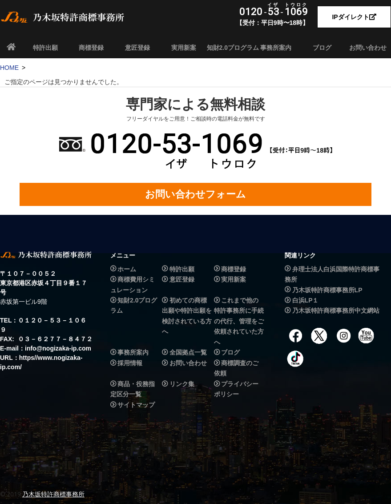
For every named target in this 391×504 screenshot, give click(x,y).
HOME (9, 67)
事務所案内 (275, 47)
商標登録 (91, 47)
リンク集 (181, 383)
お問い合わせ (368, 47)
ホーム (126, 269)
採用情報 (129, 363)
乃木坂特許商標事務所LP (327, 290)
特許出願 (45, 47)
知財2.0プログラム (230, 47)
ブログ (322, 47)
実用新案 (183, 47)
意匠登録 (137, 47)
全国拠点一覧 (188, 352)
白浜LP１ (305, 300)
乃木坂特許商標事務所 (53, 494)
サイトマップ (136, 404)
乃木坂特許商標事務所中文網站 (335, 310)
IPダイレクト (354, 16)
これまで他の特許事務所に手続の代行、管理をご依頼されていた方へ (239, 321)
